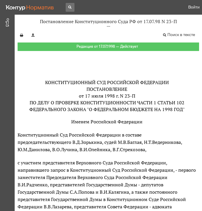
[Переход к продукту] (30, 7)
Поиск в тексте (181, 34)
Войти (194, 7)
